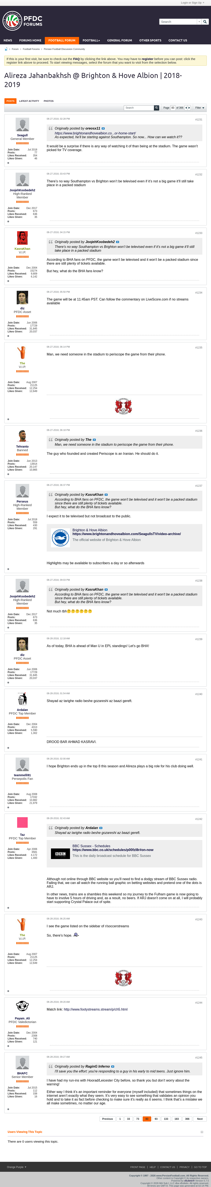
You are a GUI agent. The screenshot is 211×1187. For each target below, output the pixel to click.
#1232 (198, 174)
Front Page (137, 1167)
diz (22, 308)
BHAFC (22, 1073)
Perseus (22, 501)
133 (166, 1118)
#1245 (198, 1057)
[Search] (180, 22)
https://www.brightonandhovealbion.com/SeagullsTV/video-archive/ (127, 534)
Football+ (91, 41)
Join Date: (14, 149)
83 (146, 1118)
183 (177, 1118)
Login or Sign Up (192, 2)
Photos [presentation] (48, 101)
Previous (107, 1118)
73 (137, 1118)
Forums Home (30, 41)
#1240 (198, 694)
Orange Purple (16, 1167)
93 (156, 1118)
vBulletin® (189, 1180)
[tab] (10, 101)
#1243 (198, 919)
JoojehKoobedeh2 (22, 190)
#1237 (198, 485)
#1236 (198, 430)
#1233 (198, 233)
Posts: (11, 152)
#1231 (198, 119)
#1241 (198, 759)
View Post (103, 128)
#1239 (198, 639)
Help (153, 1167)
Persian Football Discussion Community (64, 49)
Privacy (184, 1167)
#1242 (198, 819)
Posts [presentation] (10, 101)
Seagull (22, 135)
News (8, 41)
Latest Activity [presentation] (29, 101)
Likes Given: (15, 158)
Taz (22, 834)
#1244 (198, 1002)
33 (128, 1118)
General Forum (119, 41)
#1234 (198, 292)
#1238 (198, 580)
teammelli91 (22, 775)
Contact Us (178, 41)
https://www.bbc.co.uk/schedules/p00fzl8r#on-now (113, 850)
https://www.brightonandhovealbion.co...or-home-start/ (95, 133)
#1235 (198, 347)
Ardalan (22, 710)
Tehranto (22, 446)
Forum (15, 49)
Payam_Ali (22, 1018)
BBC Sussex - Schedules (91, 846)
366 (187, 1118)
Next (200, 1118)
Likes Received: (17, 155)
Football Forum (61, 41)
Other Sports (150, 41)
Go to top (200, 1167)
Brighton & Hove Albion (90, 530)
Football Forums (31, 49)
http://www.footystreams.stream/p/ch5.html (95, 1009)
